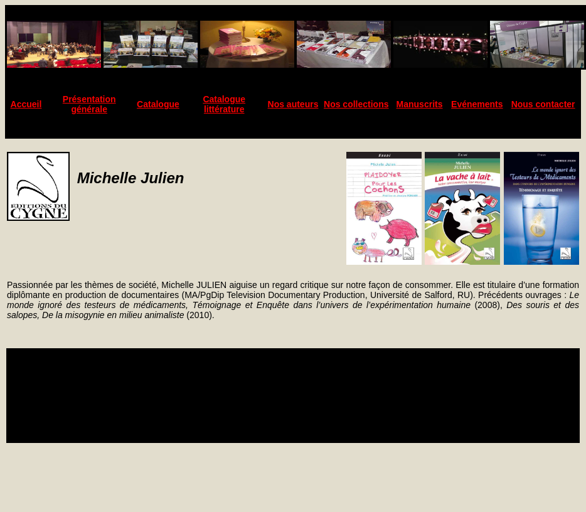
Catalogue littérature (224, 104)
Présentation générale (89, 104)
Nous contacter (543, 104)
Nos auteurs (293, 104)
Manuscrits (420, 104)
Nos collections (356, 104)
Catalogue (158, 104)
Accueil (26, 104)
